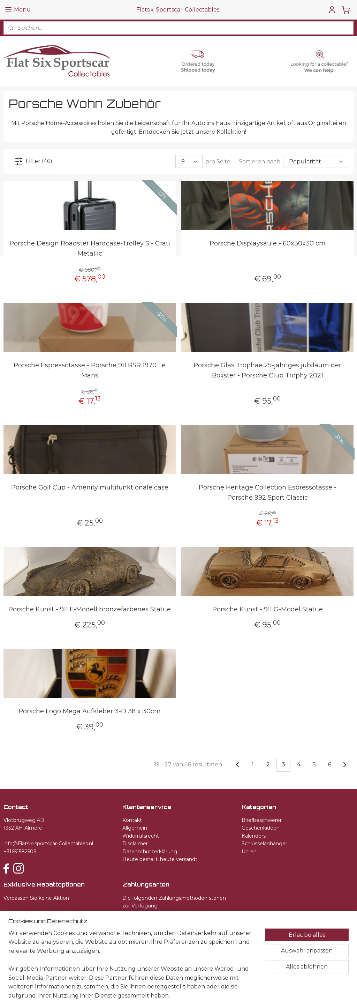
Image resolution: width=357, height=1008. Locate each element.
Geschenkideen (261, 828)
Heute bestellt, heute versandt (159, 859)
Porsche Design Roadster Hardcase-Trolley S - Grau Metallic (89, 248)
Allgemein (134, 828)
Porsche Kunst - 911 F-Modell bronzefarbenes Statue (89, 609)
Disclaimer (135, 843)
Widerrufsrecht (140, 836)
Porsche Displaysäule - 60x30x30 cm (268, 243)
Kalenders (254, 836)
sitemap (167, 995)
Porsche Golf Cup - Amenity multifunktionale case (89, 487)
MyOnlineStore (264, 995)
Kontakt (132, 820)
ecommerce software (205, 995)
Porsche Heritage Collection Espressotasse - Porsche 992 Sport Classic (267, 492)
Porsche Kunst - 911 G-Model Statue (267, 609)
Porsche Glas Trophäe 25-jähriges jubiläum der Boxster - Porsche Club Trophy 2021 (267, 370)
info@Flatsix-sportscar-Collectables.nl (48, 843)
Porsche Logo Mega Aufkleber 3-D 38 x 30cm (89, 711)
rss (180, 995)
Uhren (249, 851)
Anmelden (24, 915)
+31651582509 (20, 851)
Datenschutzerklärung (149, 851)
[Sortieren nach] (315, 161)
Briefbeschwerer (262, 820)
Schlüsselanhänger (264, 843)
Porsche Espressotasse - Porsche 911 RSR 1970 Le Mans (90, 370)
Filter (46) (33, 161)
